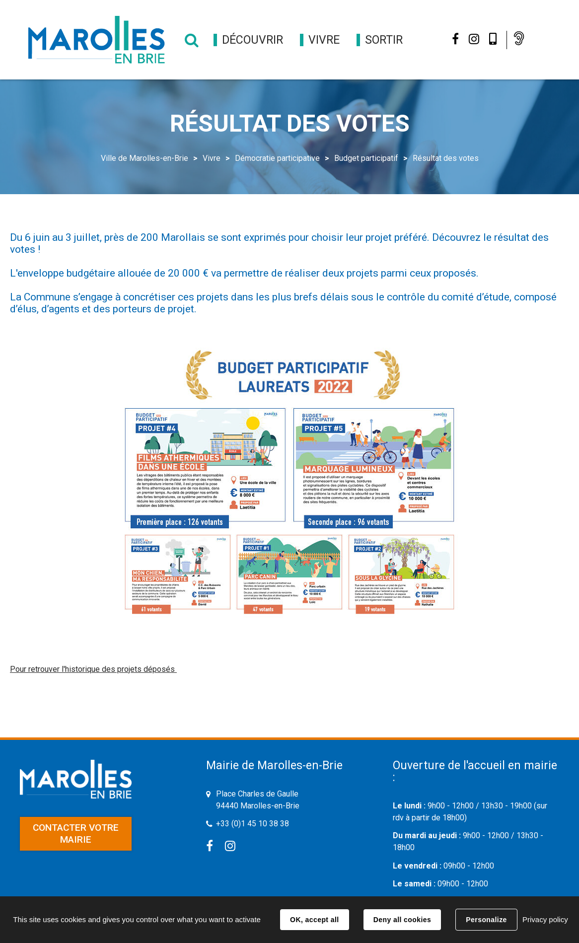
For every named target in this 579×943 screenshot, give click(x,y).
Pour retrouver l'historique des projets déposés (93, 669)
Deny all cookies (402, 920)
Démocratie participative (277, 158)
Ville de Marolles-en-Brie (144, 158)
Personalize (486, 920)
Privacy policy (545, 919)
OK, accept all (314, 920)
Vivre (211, 158)
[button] (252, 40)
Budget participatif (366, 158)
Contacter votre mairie (76, 833)
